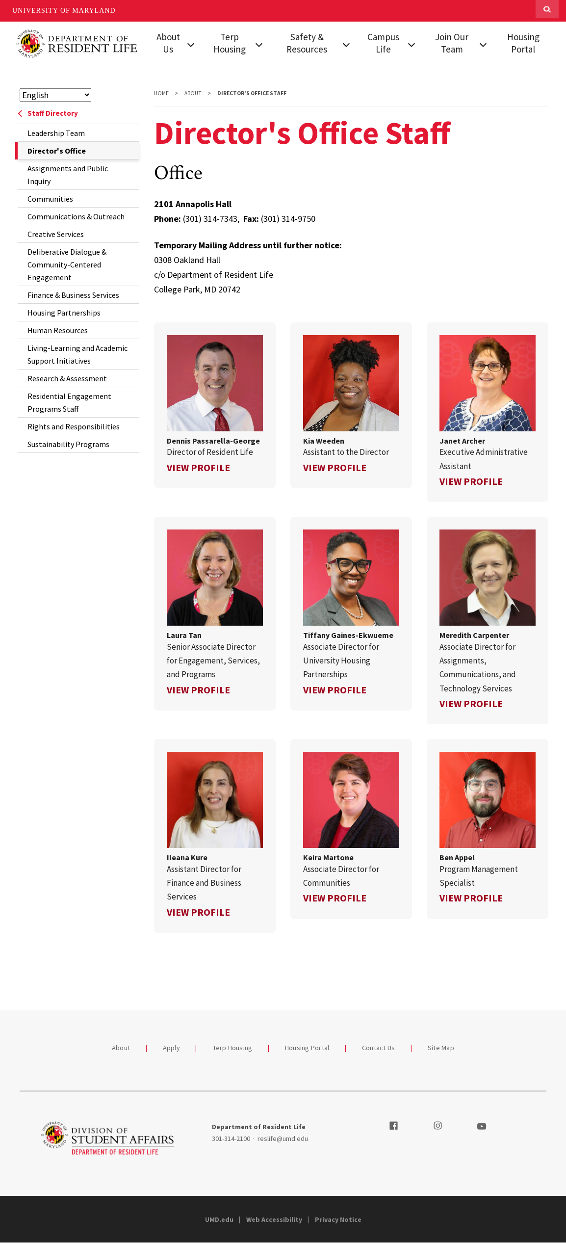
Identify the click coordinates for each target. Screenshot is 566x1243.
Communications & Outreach (76, 216)
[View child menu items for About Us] (191, 43)
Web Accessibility (274, 1219)
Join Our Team (451, 43)
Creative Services (55, 234)
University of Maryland (64, 10)
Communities (50, 199)
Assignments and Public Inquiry (67, 174)
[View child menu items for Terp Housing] (259, 43)
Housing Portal (523, 43)
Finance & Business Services (73, 295)
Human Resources (57, 330)
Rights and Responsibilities (73, 426)
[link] (215, 405)
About (193, 93)
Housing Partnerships (64, 312)
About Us (168, 43)
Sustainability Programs (68, 444)
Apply (171, 1047)
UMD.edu (219, 1219)
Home (161, 93)
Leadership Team (56, 133)
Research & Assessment (67, 378)
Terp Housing (229, 43)
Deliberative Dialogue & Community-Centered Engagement (66, 264)
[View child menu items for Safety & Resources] (346, 43)
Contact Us (378, 1047)
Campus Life (383, 43)
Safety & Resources (306, 43)
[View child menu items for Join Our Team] (483, 43)
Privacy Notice (338, 1219)
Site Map (441, 1047)
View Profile (198, 467)
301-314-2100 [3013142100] (231, 1138)
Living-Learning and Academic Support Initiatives (77, 354)
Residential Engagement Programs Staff (69, 402)
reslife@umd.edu (282, 1138)
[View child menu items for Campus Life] (411, 43)
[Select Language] (55, 95)
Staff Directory (48, 113)
